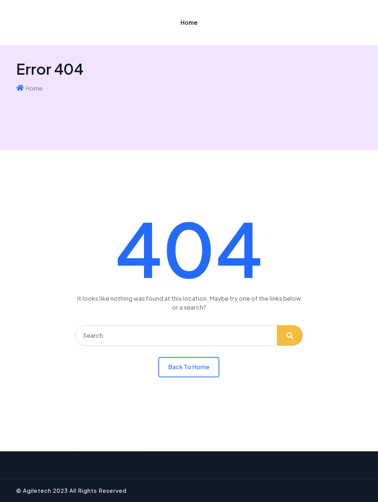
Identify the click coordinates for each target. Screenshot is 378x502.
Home (189, 22)
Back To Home (188, 367)
